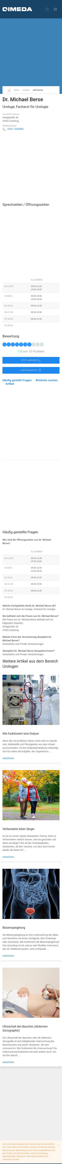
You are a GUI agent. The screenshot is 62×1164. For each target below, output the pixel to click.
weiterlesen (8, 758)
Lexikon (26, 90)
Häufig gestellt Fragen (17, 380)
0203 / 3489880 (15, 129)
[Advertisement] (31, 52)
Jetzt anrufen (31, 360)
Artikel (9, 383)
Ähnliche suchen (47, 380)
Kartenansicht (31, 370)
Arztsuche (38, 90)
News (16, 90)
